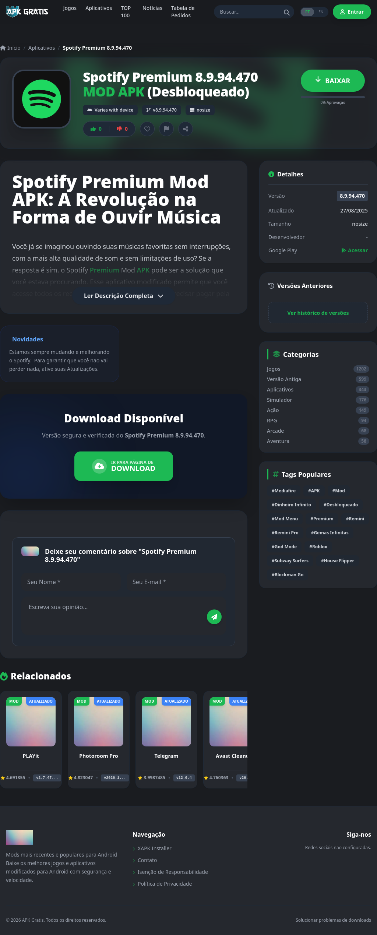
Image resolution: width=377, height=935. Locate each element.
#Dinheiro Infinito (291, 505)
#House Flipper (337, 561)
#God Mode (284, 547)
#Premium (321, 519)
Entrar (352, 11)
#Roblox (318, 547)
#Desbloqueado (341, 505)
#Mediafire (284, 491)
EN (320, 11)
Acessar (354, 250)
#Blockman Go (287, 575)
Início (10, 47)
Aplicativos (41, 47)
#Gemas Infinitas (330, 533)
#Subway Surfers (290, 561)
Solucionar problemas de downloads (333, 920)
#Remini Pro (285, 533)
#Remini (355, 519)
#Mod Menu (285, 519)
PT (307, 11)
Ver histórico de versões (318, 312)
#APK (314, 491)
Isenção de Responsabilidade (170, 871)
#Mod (338, 491)
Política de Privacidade (162, 883)
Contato (145, 860)
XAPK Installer (152, 848)
